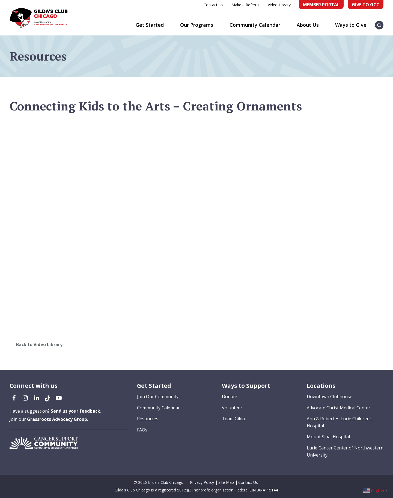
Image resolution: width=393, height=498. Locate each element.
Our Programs (196, 25)
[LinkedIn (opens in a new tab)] (36, 398)
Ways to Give (351, 25)
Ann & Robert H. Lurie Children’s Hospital (340, 422)
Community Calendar (255, 25)
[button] (379, 22)
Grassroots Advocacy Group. (57, 419)
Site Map (226, 482)
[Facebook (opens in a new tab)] (14, 398)
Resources (147, 419)
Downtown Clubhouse (329, 397)
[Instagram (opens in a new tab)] (25, 398)
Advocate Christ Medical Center (338, 408)
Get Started (150, 25)
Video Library (279, 4)
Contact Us (213, 4)
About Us (308, 25)
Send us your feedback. (76, 411)
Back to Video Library (39, 344)
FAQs (142, 430)
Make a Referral (245, 4)
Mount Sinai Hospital (328, 437)
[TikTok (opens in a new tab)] (47, 398)
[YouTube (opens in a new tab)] (59, 398)
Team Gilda (233, 419)
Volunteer (232, 408)
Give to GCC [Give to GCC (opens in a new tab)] (365, 5)
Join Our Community (157, 397)
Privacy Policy (202, 482)
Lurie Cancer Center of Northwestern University (345, 451)
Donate (229, 397)
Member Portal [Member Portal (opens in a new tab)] (321, 5)
